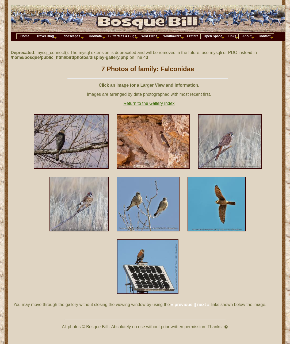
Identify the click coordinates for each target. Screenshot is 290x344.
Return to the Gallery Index (148, 103)
